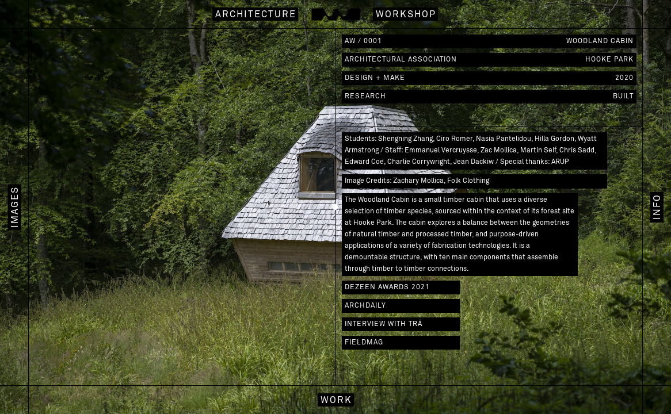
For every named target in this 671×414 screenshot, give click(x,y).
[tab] (656, 207)
